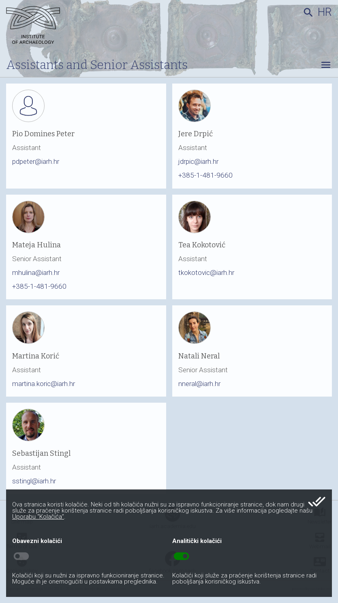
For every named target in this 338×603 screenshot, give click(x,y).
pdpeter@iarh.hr (35, 161)
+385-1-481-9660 (205, 175)
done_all (317, 502)
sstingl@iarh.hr (34, 481)
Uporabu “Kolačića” (38, 516)
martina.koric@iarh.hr (43, 384)
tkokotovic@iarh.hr (206, 272)
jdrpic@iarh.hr (198, 161)
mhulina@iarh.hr (36, 272)
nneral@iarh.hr (199, 384)
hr (325, 12)
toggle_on (181, 556)
